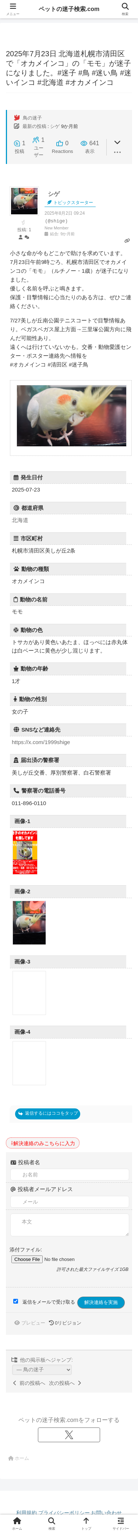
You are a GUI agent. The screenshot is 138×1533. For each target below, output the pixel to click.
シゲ (55, 126)
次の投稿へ (65, 1383)
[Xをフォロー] (69, 1434)
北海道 (20, 520)
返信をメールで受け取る (48, 1302)
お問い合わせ (106, 1513)
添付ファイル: (26, 1250)
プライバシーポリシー (64, 1513)
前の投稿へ (29, 1383)
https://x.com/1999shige (41, 742)
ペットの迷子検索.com (69, 9)
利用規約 (26, 1513)
